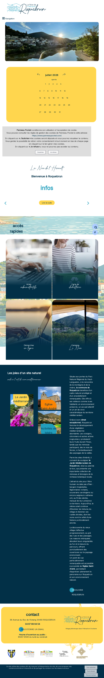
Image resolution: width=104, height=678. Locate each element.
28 (45, 112)
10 (56, 91)
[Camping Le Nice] (75, 330)
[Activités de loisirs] (49, 422)
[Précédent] (5, 203)
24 (59, 105)
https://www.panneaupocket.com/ (47, 135)
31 (59, 112)
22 (50, 105)
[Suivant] (88, 203)
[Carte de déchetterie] (75, 269)
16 (53, 98)
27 (40, 112)
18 (62, 98)
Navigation (9, 18)
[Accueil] (23, 7)
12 (65, 91)
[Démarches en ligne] (29, 330)
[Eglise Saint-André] (49, 398)
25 (64, 105)
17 (58, 98)
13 (40, 98)
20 (40, 105)
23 (54, 105)
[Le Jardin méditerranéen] (21, 410)
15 (49, 98)
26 (69, 105)
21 (45, 105)
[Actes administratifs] (29, 269)
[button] (95, 226)
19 (67, 98)
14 (44, 98)
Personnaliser (91, 675)
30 (55, 112)
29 (50, 112)
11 (60, 91)
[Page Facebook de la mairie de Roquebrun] (95, 234)
